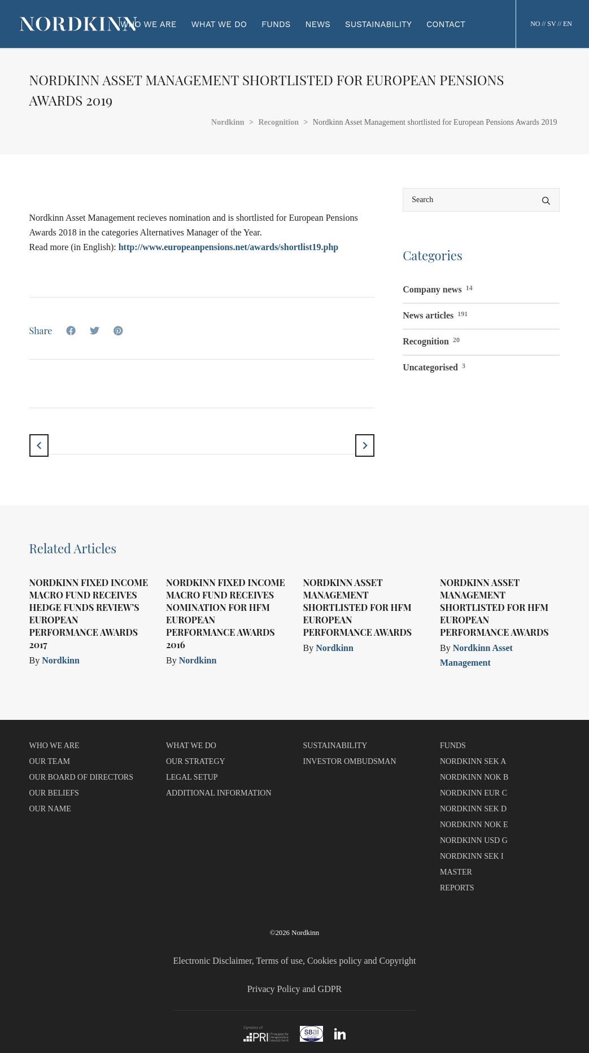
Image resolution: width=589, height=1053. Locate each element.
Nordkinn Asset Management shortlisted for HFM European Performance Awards (357, 607)
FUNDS (453, 745)
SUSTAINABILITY (335, 745)
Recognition (431, 340)
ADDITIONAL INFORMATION (219, 793)
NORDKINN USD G (474, 840)
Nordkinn (61, 660)
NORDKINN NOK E (474, 824)
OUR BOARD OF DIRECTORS (81, 777)
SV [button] (551, 24)
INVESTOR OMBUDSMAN (349, 761)
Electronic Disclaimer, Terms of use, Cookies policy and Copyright (294, 960)
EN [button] (567, 24)
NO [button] (535, 24)
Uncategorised (434, 366)
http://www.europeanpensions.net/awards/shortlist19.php (229, 247)
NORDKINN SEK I (472, 856)
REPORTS (457, 888)
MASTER (456, 872)
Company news (437, 288)
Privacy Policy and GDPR (294, 989)
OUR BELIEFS (54, 793)
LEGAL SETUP (192, 777)
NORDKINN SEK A (473, 761)
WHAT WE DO (191, 745)
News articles (435, 314)
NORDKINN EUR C (473, 793)
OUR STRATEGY (195, 761)
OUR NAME (50, 809)
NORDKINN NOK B (474, 777)
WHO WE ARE (54, 745)
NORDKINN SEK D (473, 809)
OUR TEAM (49, 761)
